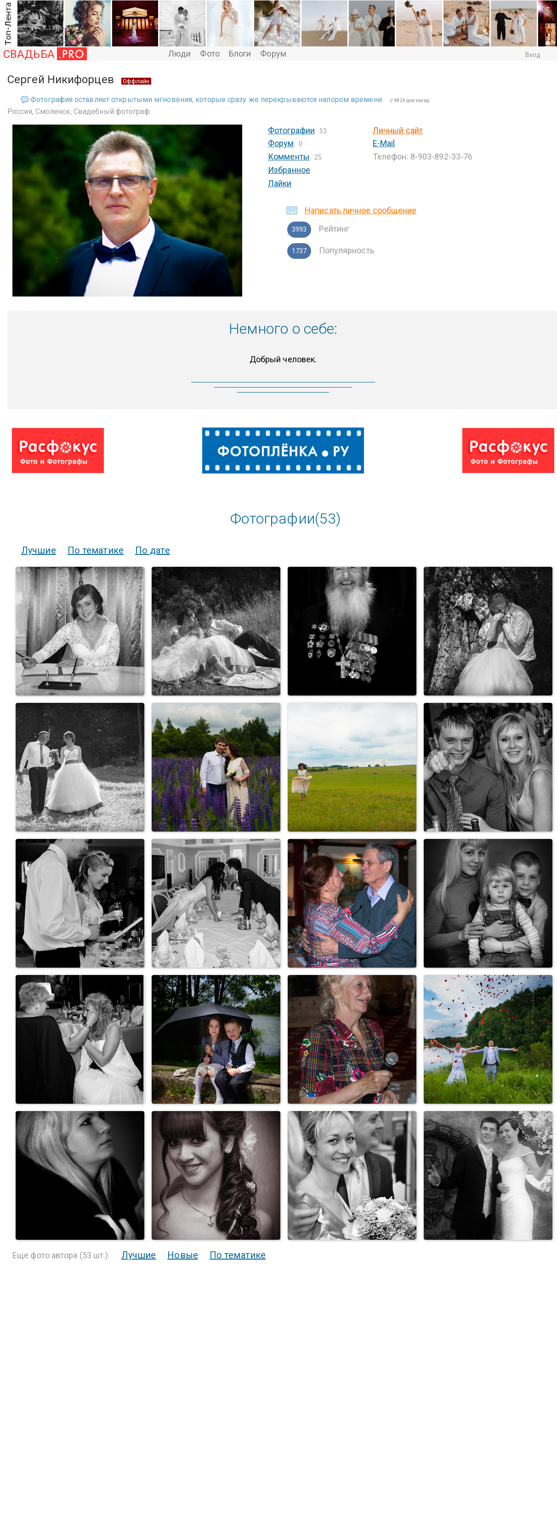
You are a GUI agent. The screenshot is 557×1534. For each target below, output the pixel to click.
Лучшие (38, 550)
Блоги (240, 53)
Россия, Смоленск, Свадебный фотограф (78, 111)
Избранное (289, 170)
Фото (209, 53)
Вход (532, 54)
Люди (179, 53)
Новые (182, 1254)
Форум (273, 53)
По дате (152, 550)
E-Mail (384, 143)
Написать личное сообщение (361, 210)
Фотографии (291, 130)
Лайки (280, 183)
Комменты (289, 156)
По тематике (96, 550)
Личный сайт (398, 130)
